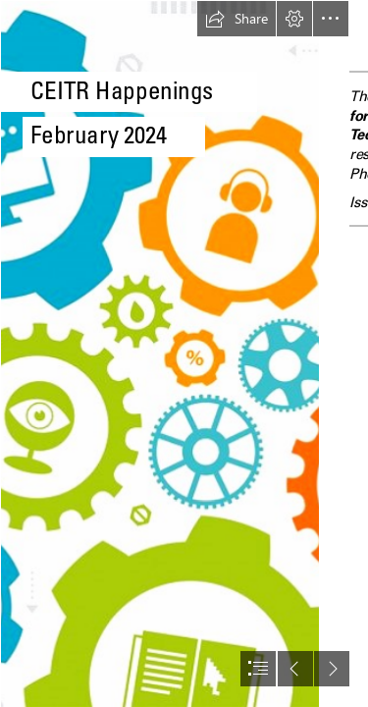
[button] (236, 18)
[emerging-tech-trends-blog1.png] (159, 353)
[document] (184, 353)
